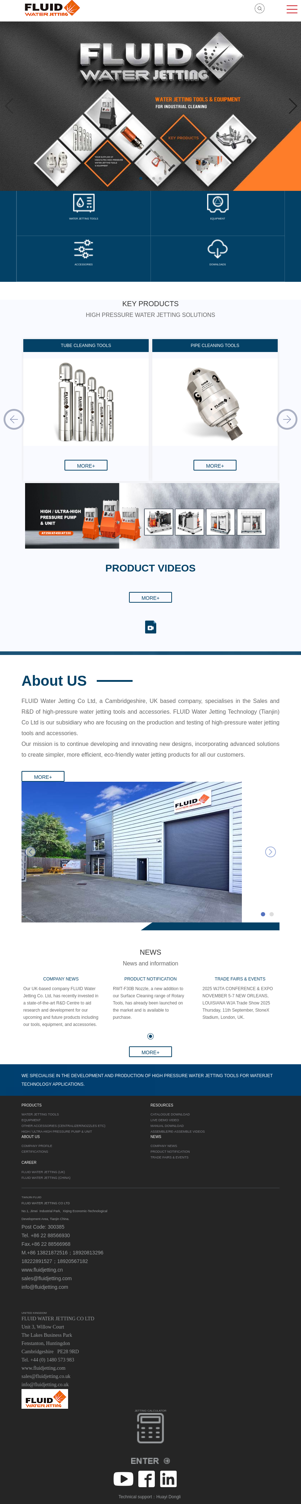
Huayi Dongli (168, 1496)
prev (30, 852)
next (270, 852)
